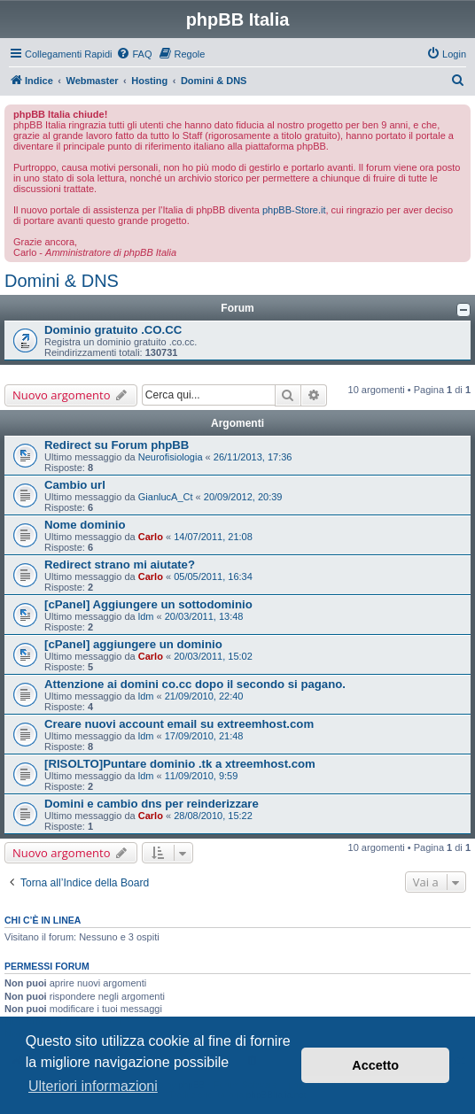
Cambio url (74, 484)
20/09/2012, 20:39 (243, 496)
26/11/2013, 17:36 (253, 457)
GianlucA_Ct (165, 496)
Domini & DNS (61, 280)
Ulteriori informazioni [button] (93, 1086)
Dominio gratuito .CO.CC (113, 330)
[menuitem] (134, 54)
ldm (146, 616)
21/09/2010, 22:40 (204, 696)
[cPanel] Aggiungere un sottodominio (148, 604)
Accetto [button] (375, 1065)
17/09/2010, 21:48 (204, 736)
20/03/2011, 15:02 (213, 656)
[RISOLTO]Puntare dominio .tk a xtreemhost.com (179, 763)
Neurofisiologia (170, 457)
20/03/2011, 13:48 (204, 616)
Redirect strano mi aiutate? (119, 564)
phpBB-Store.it (294, 210)
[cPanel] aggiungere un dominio (133, 644)
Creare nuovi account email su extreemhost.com (179, 724)
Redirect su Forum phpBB (116, 445)
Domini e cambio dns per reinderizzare (151, 803)
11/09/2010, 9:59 (201, 775)
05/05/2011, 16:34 (213, 576)
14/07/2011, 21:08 (213, 536)
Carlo (150, 536)
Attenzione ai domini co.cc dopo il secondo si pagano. (195, 684)
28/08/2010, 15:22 (213, 815)
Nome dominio (85, 524)
